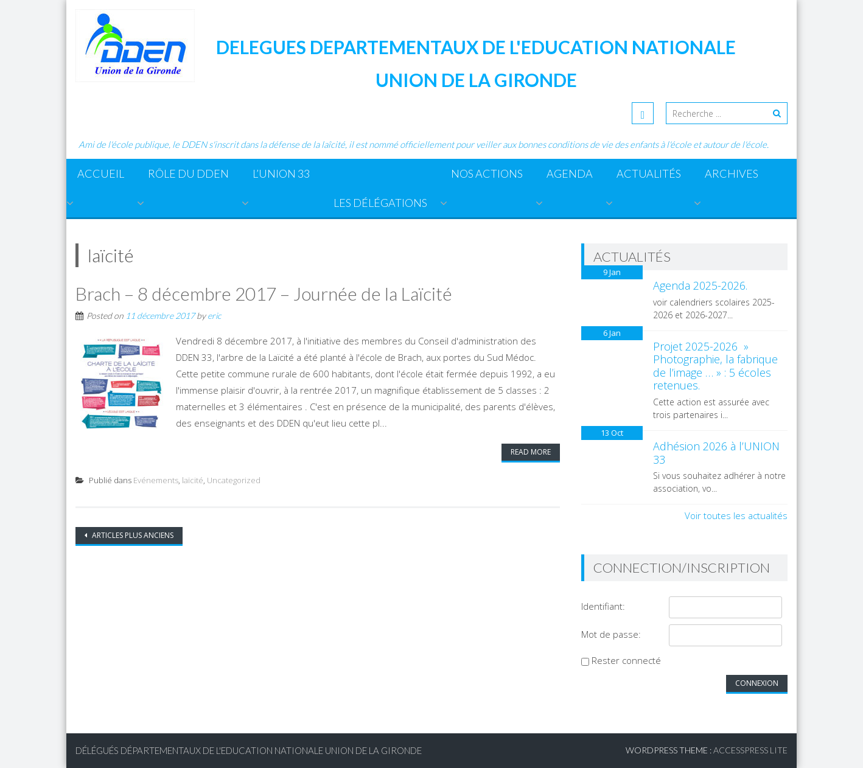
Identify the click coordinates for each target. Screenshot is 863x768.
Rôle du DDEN (188, 173)
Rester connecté (626, 660)
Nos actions (487, 173)
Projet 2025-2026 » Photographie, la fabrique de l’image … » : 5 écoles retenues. (715, 366)
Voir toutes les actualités (736, 515)
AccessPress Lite (750, 750)
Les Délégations (380, 202)
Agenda (570, 173)
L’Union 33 (281, 173)
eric (214, 315)
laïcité (192, 480)
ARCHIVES (731, 173)
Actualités (649, 173)
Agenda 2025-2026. (700, 285)
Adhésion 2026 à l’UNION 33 (716, 453)
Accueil (100, 173)
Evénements (155, 480)
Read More (531, 452)
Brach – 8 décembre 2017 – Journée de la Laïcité (263, 293)
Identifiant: (603, 606)
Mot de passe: (611, 634)
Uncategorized (233, 480)
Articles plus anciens (131, 535)
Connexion (756, 683)
